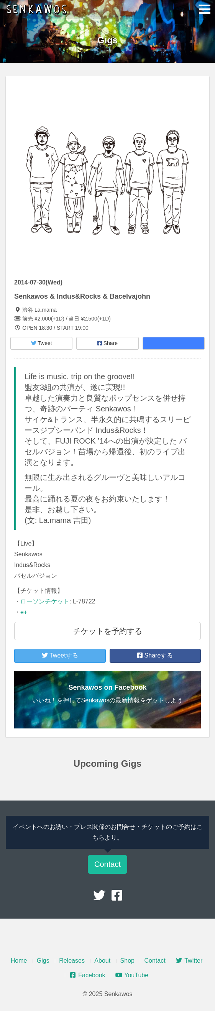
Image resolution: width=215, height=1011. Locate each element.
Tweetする (60, 655)
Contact (107, 864)
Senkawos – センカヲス (38, 9)
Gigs (43, 960)
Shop (127, 960)
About (102, 960)
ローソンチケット (44, 601)
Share (107, 343)
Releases (72, 960)
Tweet (41, 343)
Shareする (155, 655)
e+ (23, 612)
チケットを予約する (107, 631)
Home (19, 960)
